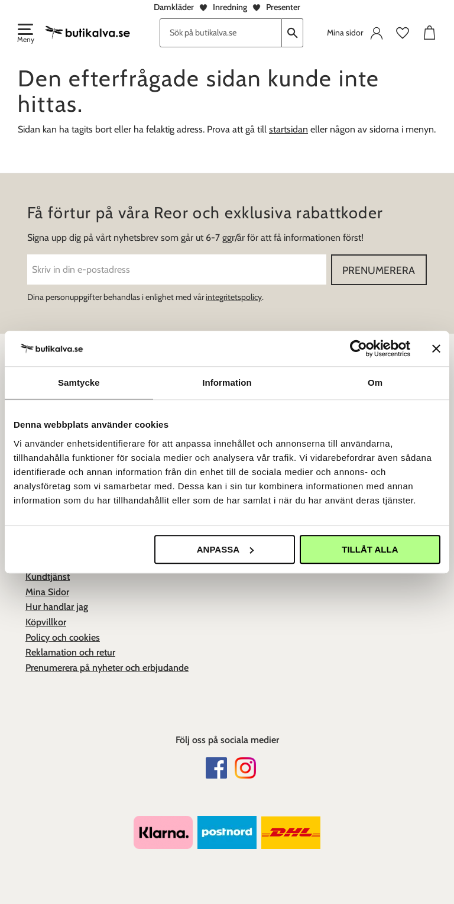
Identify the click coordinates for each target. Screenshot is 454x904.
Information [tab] (227, 382)
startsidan (288, 129)
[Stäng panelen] (436, 348)
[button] (25, 34)
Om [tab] (375, 382)
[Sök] (292, 32)
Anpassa (225, 549)
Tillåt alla (370, 549)
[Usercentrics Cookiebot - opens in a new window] (358, 348)
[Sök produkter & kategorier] (221, 32)
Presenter (283, 7)
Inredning (230, 7)
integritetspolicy (234, 297)
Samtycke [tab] (79, 382)
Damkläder (174, 7)
